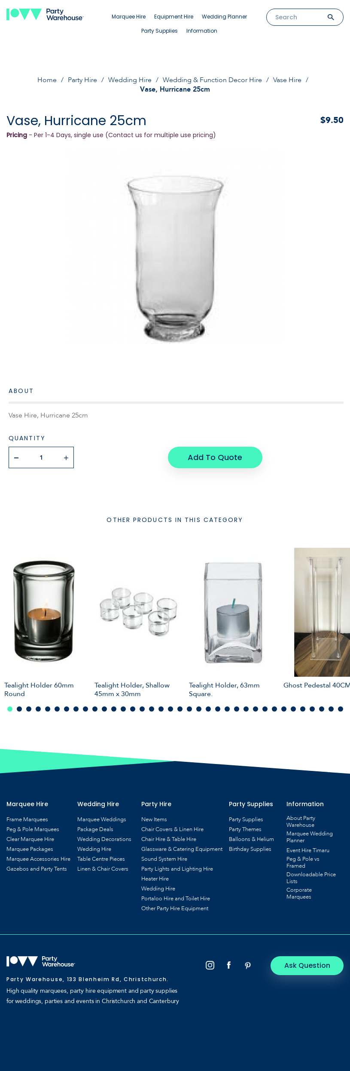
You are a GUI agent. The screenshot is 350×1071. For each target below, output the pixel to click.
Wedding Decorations (104, 839)
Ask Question (307, 965)
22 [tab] (208, 709)
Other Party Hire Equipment (174, 908)
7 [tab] (66, 709)
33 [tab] (312, 709)
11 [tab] (104, 709)
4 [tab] (38, 709)
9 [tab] (85, 709)
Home (47, 80)
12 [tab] (113, 709)
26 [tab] (246, 709)
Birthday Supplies (250, 849)
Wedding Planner (224, 16)
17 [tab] (161, 709)
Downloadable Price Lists (311, 878)
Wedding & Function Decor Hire (212, 80)
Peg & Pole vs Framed (303, 862)
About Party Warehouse (300, 822)
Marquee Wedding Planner (309, 837)
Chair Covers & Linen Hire (172, 829)
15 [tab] (142, 709)
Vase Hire (287, 80)
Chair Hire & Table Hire (168, 839)
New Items (154, 819)
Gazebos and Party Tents (36, 868)
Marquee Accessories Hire (38, 859)
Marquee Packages (29, 849)
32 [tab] (302, 709)
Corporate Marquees (299, 893)
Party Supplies (159, 30)
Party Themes (245, 829)
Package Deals (95, 829)
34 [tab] (321, 709)
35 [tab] (331, 709)
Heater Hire (155, 878)
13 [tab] (123, 709)
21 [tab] (198, 709)
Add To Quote (215, 457)
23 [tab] (217, 709)
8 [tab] (76, 709)
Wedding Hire (130, 80)
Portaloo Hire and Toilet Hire (175, 898)
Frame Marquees (27, 819)
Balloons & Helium (251, 839)
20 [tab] (189, 709)
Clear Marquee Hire (30, 839)
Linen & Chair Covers (102, 868)
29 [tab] (274, 709)
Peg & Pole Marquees (32, 829)
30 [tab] (283, 709)
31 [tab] (293, 709)
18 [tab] (170, 709)
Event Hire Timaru (307, 850)
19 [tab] (180, 709)
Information (201, 30)
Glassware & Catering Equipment (181, 849)
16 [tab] (151, 709)
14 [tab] (132, 709)
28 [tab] (265, 709)
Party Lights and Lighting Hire (177, 868)
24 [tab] (227, 709)
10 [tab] (94, 709)
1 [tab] (9, 709)
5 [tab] (47, 709)
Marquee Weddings (101, 819)
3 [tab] (28, 709)
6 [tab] (57, 709)
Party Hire (82, 80)
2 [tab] (19, 709)
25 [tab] (236, 709)
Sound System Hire (164, 859)
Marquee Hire (129, 16)
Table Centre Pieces (101, 859)
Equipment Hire (173, 16)
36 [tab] (340, 709)
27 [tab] (255, 709)
